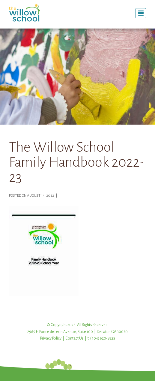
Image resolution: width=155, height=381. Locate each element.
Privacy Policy (50, 338)
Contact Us (74, 338)
